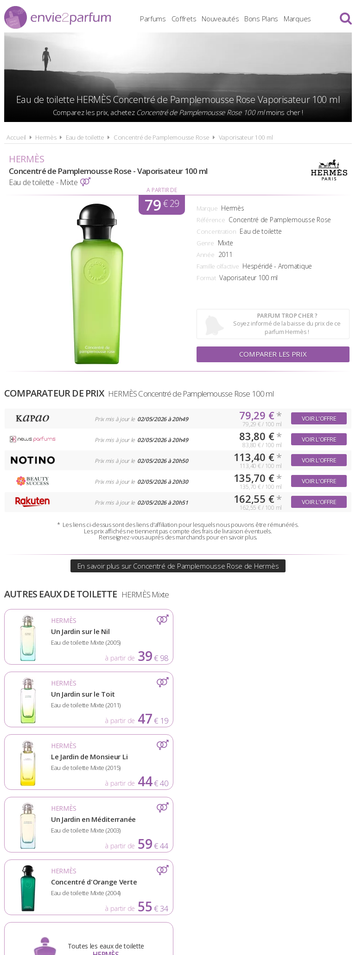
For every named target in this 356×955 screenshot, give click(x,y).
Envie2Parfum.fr (57, 17)
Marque (207, 208)
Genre (205, 243)
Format (206, 278)
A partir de (161, 190)
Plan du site (272, 824)
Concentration (216, 231)
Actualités (32, 824)
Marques (297, 18)
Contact (322, 824)
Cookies (223, 824)
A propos (80, 824)
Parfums (153, 18)
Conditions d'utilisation (153, 824)
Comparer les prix (273, 354)
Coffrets (184, 18)
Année (206, 254)
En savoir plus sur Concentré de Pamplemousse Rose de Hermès (178, 565)
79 (162, 205)
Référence (211, 220)
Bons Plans (261, 18)
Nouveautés (220, 18)
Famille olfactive (218, 266)
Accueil (16, 137)
